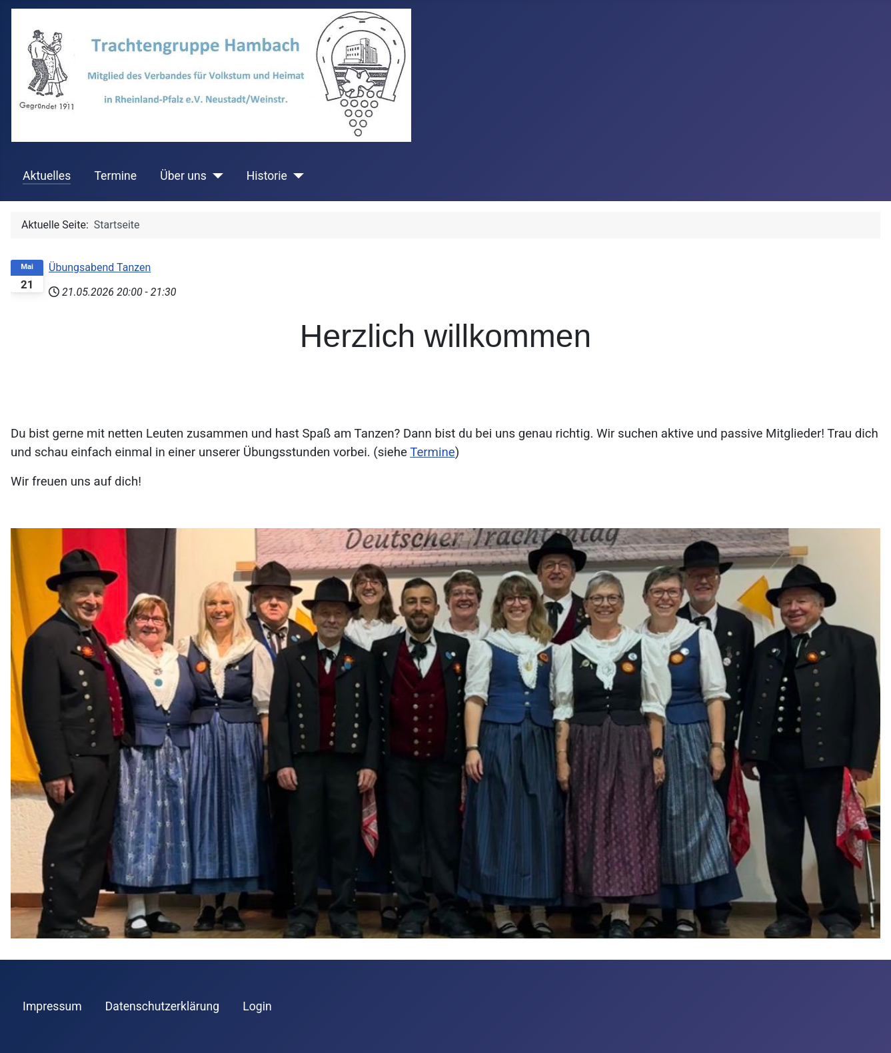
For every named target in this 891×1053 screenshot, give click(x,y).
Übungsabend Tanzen (100, 267)
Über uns (183, 175)
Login (257, 1006)
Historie (267, 175)
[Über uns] (215, 175)
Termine (115, 175)
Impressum (52, 1006)
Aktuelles (47, 175)
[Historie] (295, 175)
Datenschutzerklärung (162, 1006)
